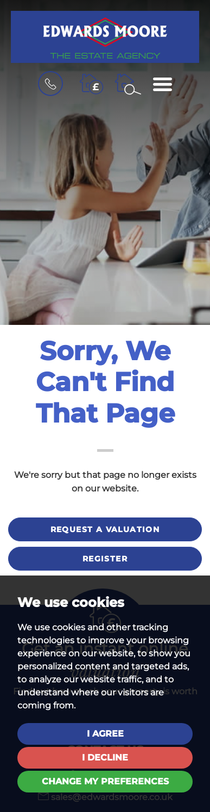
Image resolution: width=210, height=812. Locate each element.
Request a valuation (105, 529)
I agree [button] (105, 733)
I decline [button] (105, 757)
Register (105, 559)
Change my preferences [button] (105, 781)
